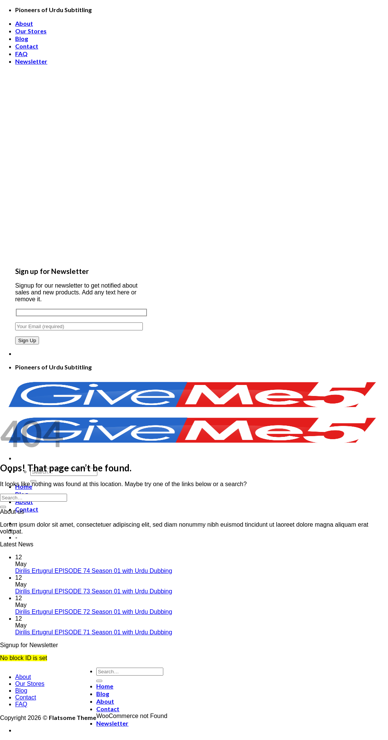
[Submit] (3, 507)
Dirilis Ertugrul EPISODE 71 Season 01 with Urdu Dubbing (93, 632)
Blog (21, 38)
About (24, 23)
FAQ (21, 53)
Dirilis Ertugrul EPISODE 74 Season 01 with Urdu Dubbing (93, 571)
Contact (26, 46)
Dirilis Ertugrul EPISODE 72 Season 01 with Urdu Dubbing (93, 612)
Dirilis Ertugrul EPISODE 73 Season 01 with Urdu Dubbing (93, 591)
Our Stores (31, 30)
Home (104, 686)
